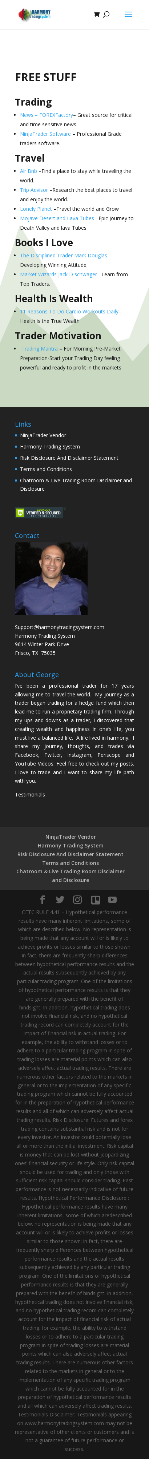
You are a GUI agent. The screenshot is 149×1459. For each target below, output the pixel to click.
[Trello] (95, 900)
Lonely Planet (36, 208)
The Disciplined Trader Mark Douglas (63, 255)
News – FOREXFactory (46, 114)
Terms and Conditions (46, 469)
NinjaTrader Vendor (43, 435)
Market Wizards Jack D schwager (58, 274)
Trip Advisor (34, 189)
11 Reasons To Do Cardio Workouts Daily (69, 311)
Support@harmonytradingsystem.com (59, 627)
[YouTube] (112, 900)
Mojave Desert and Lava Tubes (57, 218)
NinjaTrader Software (45, 133)
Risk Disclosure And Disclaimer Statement (69, 457)
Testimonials (30, 794)
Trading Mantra (39, 348)
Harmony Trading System (50, 446)
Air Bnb (28, 170)
